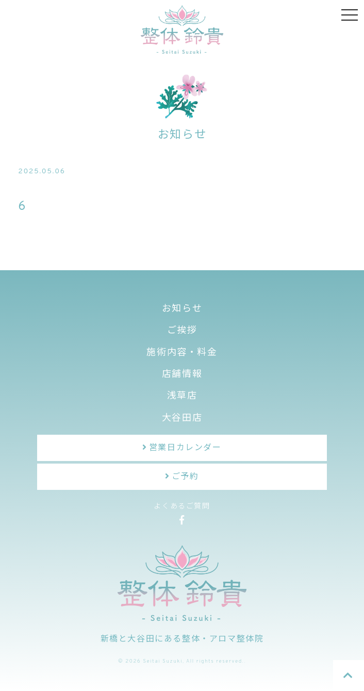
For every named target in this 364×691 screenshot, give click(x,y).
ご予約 (185, 477)
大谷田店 (182, 418)
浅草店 (182, 396)
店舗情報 (182, 375)
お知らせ (182, 309)
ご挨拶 (182, 331)
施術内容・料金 (181, 353)
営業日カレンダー (185, 448)
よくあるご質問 (182, 506)
